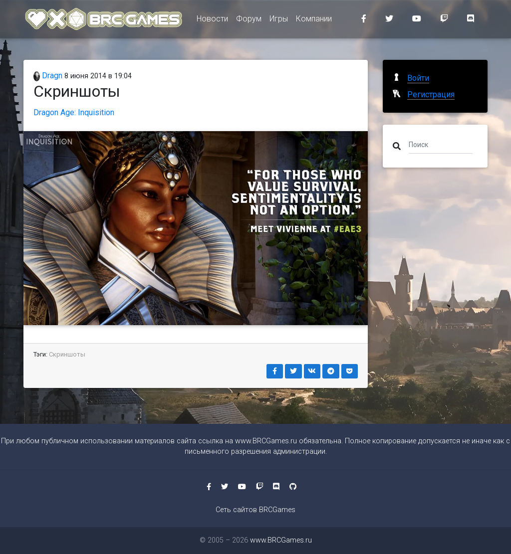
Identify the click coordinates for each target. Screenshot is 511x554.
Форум (248, 20)
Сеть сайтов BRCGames (255, 510)
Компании (314, 20)
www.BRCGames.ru (266, 441)
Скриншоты (67, 354)
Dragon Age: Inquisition (73, 112)
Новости (212, 20)
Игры (278, 20)
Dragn (47, 75)
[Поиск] (441, 144)
